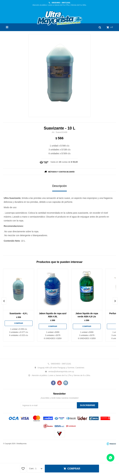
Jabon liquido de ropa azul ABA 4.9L (52, 315)
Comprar (73, 468)
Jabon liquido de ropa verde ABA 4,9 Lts (86, 315)
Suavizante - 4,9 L (18, 313)
